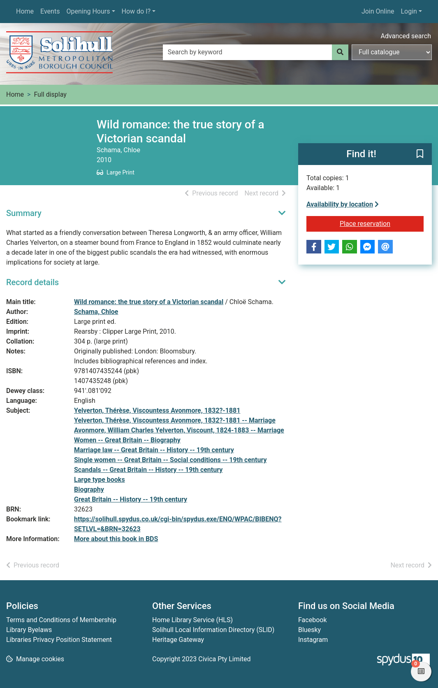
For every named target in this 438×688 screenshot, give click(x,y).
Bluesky (309, 630)
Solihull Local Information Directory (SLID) (213, 630)
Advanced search (406, 36)
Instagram (313, 640)
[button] (420, 154)
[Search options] (392, 52)
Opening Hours (88, 11)
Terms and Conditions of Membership (61, 620)
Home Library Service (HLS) (192, 620)
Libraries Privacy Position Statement (59, 640)
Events (50, 11)
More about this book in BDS (116, 539)
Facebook (312, 620)
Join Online (378, 11)
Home (25, 11)
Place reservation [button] (382, 223)
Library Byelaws (29, 630)
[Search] (340, 52)
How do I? (136, 11)
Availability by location (342, 204)
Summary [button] (24, 213)
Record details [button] (32, 282)
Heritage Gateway (178, 640)
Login (409, 11)
